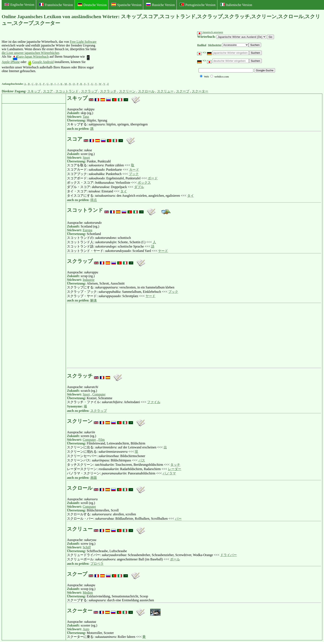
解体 (93, 300)
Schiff (87, 547)
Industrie (88, 279)
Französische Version (56, 5)
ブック (134, 174)
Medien (88, 592)
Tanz (86, 116)
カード (134, 169)
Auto (86, 629)
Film (101, 439)
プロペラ (97, 563)
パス (141, 460)
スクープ (182, 91)
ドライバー (228, 555)
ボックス (144, 182)
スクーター (200, 91)
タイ (123, 191)
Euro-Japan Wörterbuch (30, 56)
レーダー (174, 469)
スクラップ (89, 91)
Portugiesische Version (198, 5)
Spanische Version (126, 5)
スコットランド (67, 91)
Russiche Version (160, 5)
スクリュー (165, 91)
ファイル (153, 402)
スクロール (146, 91)
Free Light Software (83, 41)
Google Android (40, 62)
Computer (99, 394)
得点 (93, 200)
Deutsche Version (92, 5)
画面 (93, 477)
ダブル (139, 187)
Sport (86, 157)
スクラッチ (108, 91)
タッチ (175, 464)
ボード (153, 178)
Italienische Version (236, 5)
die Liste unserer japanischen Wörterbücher (30, 53)
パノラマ (169, 473)
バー (178, 518)
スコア (48, 91)
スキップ (33, 91)
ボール (175, 559)
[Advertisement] (129, 56)
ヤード (163, 251)
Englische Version (19, 4)
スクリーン (127, 91)
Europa (87, 230)
